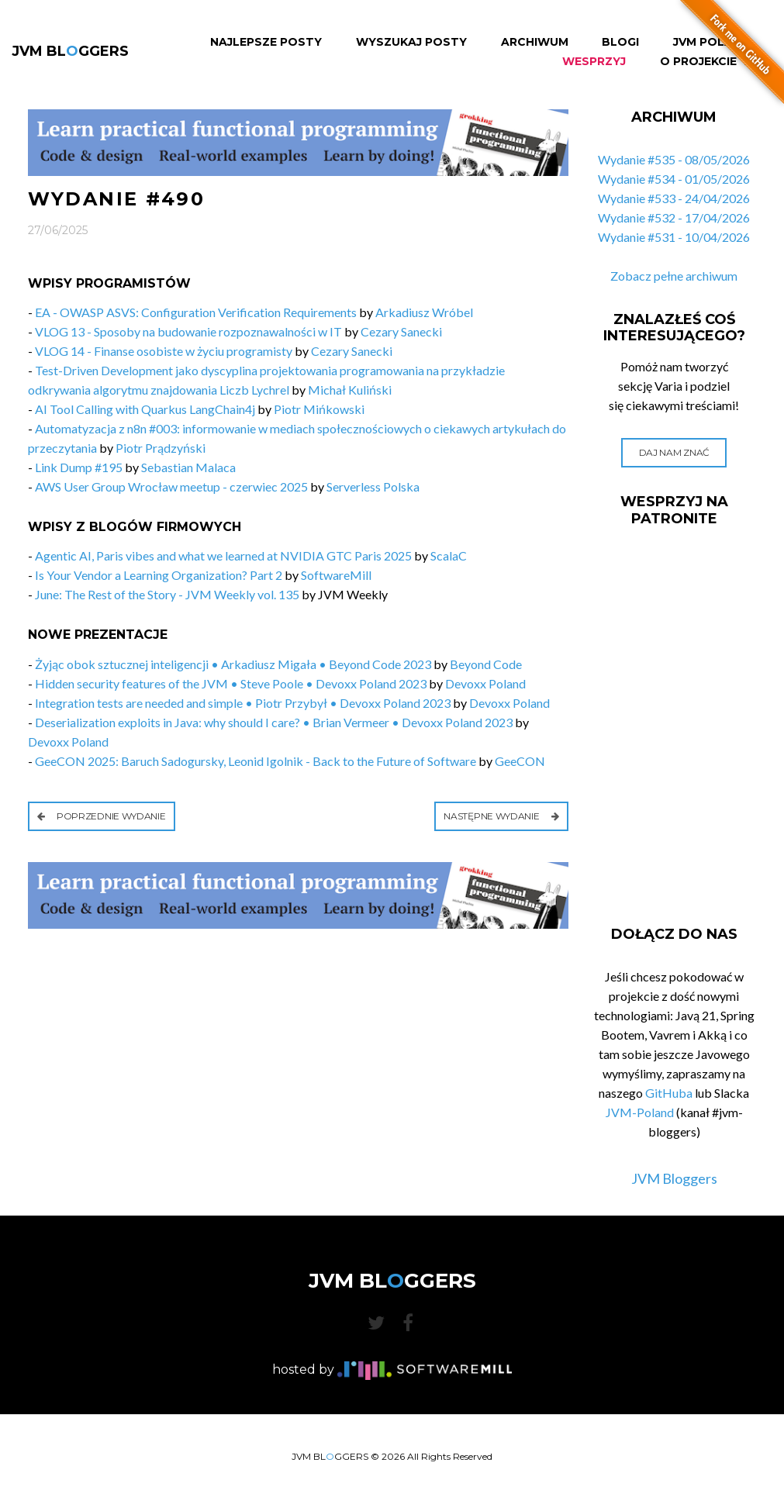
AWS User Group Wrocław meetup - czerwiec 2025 (171, 486)
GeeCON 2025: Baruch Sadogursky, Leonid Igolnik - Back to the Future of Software (255, 761)
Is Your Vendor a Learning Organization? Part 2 (158, 574)
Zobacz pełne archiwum (673, 275)
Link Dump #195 (79, 467)
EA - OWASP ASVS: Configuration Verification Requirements (197, 312)
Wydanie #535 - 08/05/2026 (674, 159)
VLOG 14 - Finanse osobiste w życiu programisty (163, 350)
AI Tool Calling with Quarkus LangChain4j (145, 409)
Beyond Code (486, 664)
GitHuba (668, 1092)
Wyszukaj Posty (411, 42)
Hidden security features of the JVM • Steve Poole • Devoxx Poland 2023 (231, 683)
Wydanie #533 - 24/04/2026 (674, 198)
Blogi (620, 42)
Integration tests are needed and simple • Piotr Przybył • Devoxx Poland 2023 (243, 702)
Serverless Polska (373, 486)
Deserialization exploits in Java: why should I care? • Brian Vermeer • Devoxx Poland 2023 (274, 722)
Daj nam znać (674, 452)
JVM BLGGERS (70, 51)
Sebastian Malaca (188, 467)
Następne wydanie (501, 816)
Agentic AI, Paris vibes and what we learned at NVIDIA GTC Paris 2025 (223, 555)
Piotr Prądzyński (160, 447)
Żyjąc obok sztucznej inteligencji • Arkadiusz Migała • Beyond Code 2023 (233, 664)
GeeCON (520, 761)
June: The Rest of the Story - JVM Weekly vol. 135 (167, 594)
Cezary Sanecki (401, 331)
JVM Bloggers (674, 1178)
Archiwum (534, 42)
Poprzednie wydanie (101, 816)
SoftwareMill (336, 574)
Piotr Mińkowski (319, 409)
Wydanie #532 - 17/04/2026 (674, 217)
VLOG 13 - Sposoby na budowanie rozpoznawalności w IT (188, 331)
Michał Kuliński (350, 389)
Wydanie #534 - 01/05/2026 (674, 178)
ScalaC (448, 555)
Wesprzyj (594, 61)
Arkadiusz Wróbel (424, 312)
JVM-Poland (640, 1112)
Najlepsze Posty (266, 42)
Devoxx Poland (485, 683)
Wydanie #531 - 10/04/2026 (674, 236)
